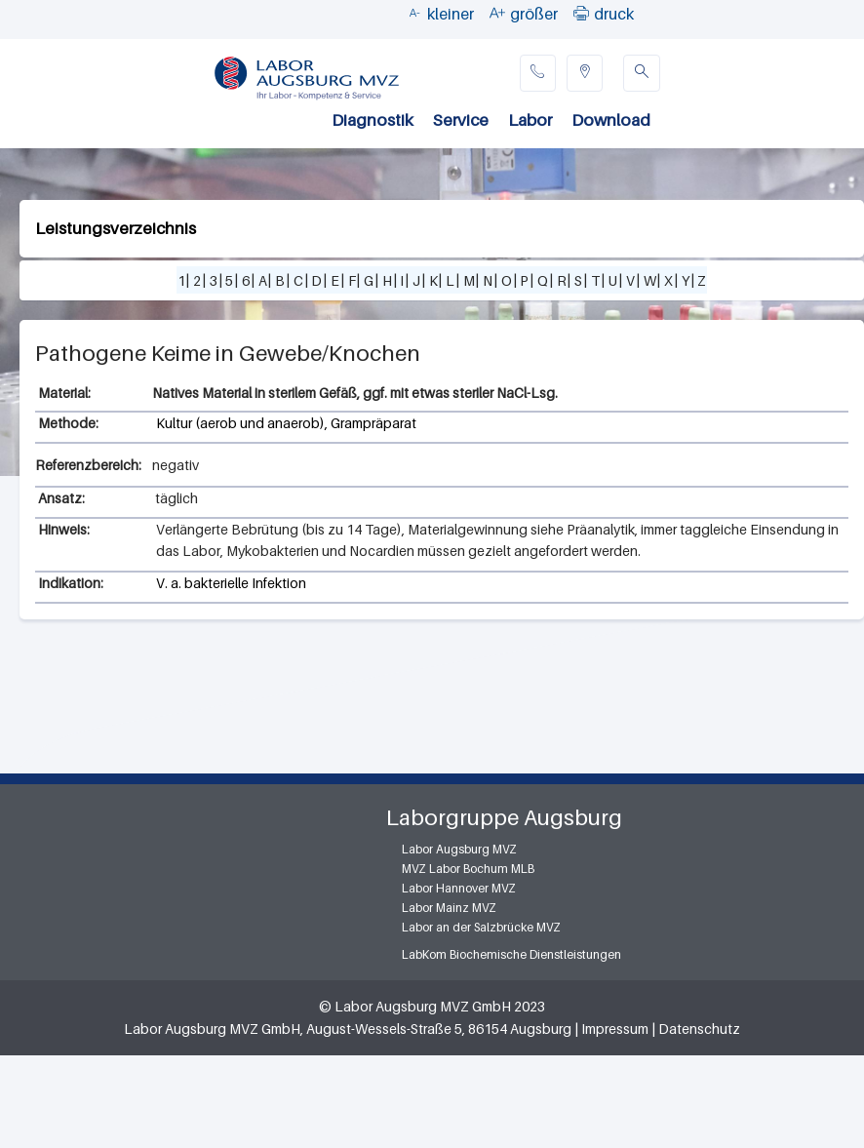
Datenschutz (699, 1028)
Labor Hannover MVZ (459, 888)
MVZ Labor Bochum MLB (468, 868)
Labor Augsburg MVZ (459, 849)
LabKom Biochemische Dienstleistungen (511, 954)
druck (614, 13)
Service (461, 120)
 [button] (581, 12)
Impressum (614, 1028)
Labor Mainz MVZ (449, 907)
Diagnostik (372, 120)
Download (610, 120)
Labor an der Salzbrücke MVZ (481, 927)
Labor (530, 120)
